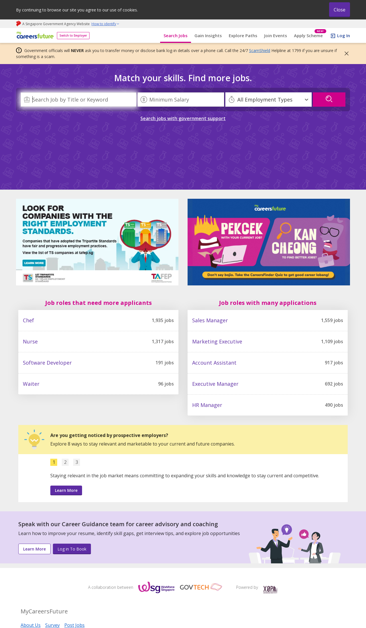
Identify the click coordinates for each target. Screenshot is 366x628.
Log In (343, 35)
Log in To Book (71, 549)
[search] (329, 99)
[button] (345, 53)
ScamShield (259, 50)
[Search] (78, 99)
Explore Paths (243, 35)
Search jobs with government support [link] (183, 118)
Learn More (66, 490)
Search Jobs (176, 35)
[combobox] (78, 99)
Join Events (275, 35)
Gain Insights (208, 35)
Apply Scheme (310, 35)
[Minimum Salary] (181, 99)
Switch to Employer (73, 35)
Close (339, 10)
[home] (34, 35)
